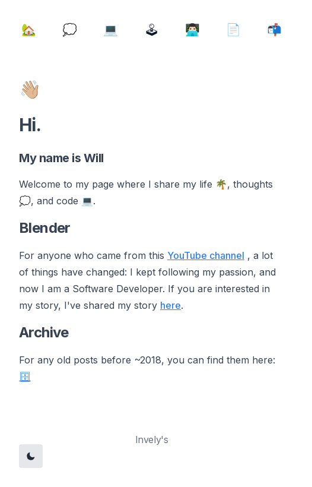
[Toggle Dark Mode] (31, 456)
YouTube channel (205, 255)
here (170, 305)
